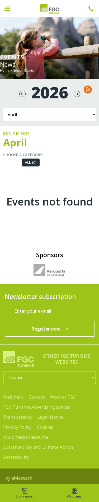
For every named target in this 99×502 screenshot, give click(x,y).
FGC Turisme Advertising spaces (36, 407)
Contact (37, 397)
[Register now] (50, 328)
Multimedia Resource (25, 437)
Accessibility (16, 457)
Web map (13, 397)
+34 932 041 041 (93, 9)
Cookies (45, 427)
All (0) (30, 162)
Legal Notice (50, 417)
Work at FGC (63, 397)
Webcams (74, 493)
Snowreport (25, 493)
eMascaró (22, 478)
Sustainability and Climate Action (38, 447)
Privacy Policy (17, 427)
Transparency (17, 417)
